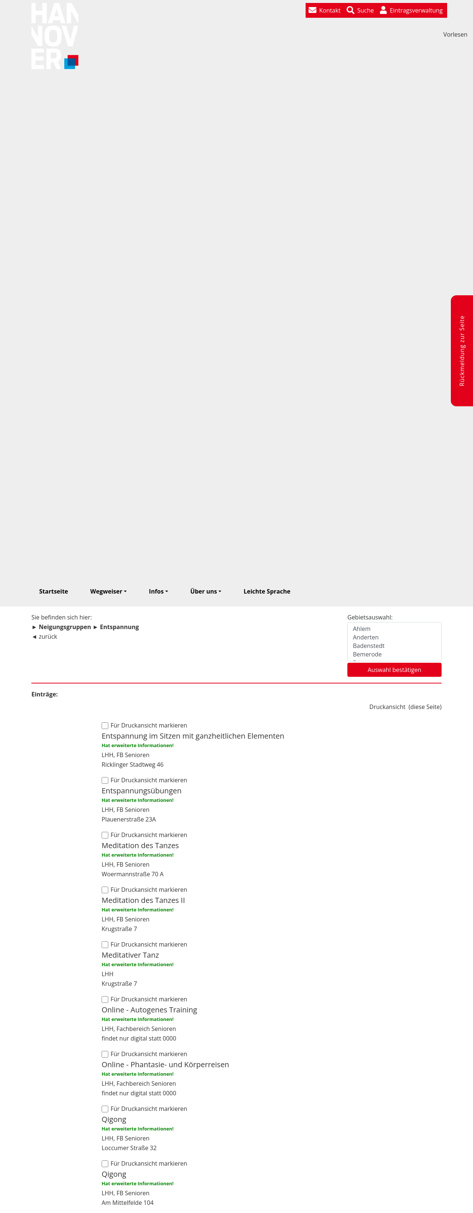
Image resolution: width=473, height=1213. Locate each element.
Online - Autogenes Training (149, 1010)
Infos (156, 591)
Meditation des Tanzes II (143, 900)
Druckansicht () (406, 707)
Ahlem (394, 629)
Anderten (394, 637)
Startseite (53, 591)
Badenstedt (394, 646)
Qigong (114, 1119)
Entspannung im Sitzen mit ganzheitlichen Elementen (193, 736)
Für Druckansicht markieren (148, 725)
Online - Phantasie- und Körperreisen (165, 1064)
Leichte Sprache (267, 591)
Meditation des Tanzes (140, 845)
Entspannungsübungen (141, 791)
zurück (48, 636)
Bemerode (394, 654)
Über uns (203, 591)
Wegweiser (106, 591)
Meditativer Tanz (130, 955)
